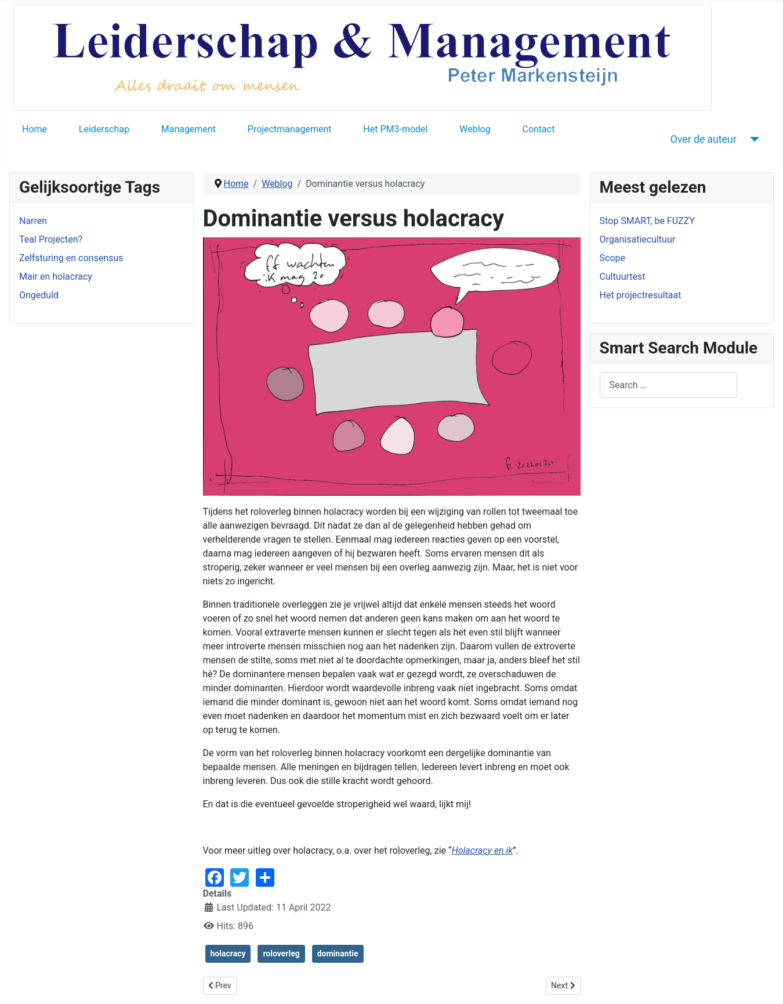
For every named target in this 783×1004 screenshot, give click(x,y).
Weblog (474, 129)
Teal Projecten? (50, 239)
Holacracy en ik (482, 850)
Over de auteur (703, 139)
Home (34, 129)
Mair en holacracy (55, 276)
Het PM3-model (395, 129)
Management (188, 129)
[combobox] (668, 385)
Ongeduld (39, 295)
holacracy (228, 953)
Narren (33, 220)
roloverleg (281, 953)
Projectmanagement (290, 129)
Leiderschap (104, 129)
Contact (538, 129)
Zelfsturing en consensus (71, 257)
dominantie (337, 953)
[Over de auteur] (752, 139)
